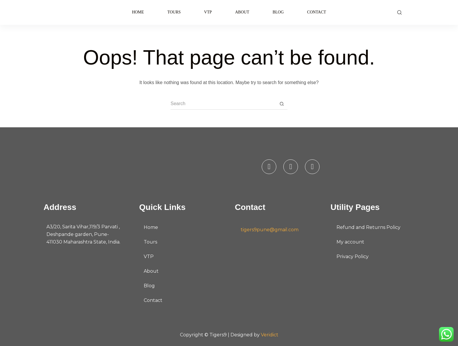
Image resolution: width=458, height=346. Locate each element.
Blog (278, 12)
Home (138, 12)
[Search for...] (223, 104)
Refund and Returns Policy (368, 227)
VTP (208, 12)
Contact (316, 12)
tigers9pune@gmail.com (270, 229)
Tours (174, 12)
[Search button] (281, 104)
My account (350, 242)
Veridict (269, 335)
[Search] (399, 12)
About (242, 12)
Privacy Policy (352, 256)
